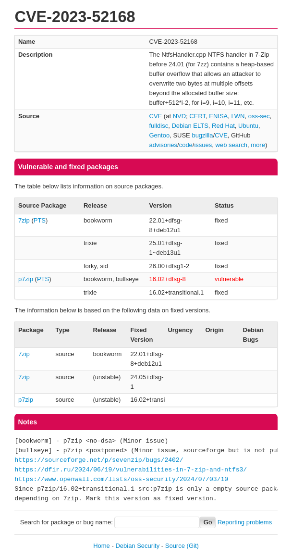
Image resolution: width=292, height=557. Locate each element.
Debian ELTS (189, 125)
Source (175, 545)
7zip (24, 220)
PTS (40, 220)
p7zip (25, 279)
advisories (163, 145)
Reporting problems (245, 522)
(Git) (193, 545)
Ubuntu (248, 125)
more (258, 145)
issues (203, 145)
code (186, 145)
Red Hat (223, 125)
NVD (179, 116)
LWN (238, 116)
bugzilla (202, 135)
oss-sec (259, 116)
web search (231, 145)
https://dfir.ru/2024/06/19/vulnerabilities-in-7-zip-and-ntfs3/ (130, 470)
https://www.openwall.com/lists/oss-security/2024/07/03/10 (121, 479)
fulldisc (159, 125)
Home (101, 545)
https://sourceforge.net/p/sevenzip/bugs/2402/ (98, 460)
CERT (197, 116)
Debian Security (137, 545)
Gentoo (159, 135)
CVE (155, 116)
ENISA (218, 116)
